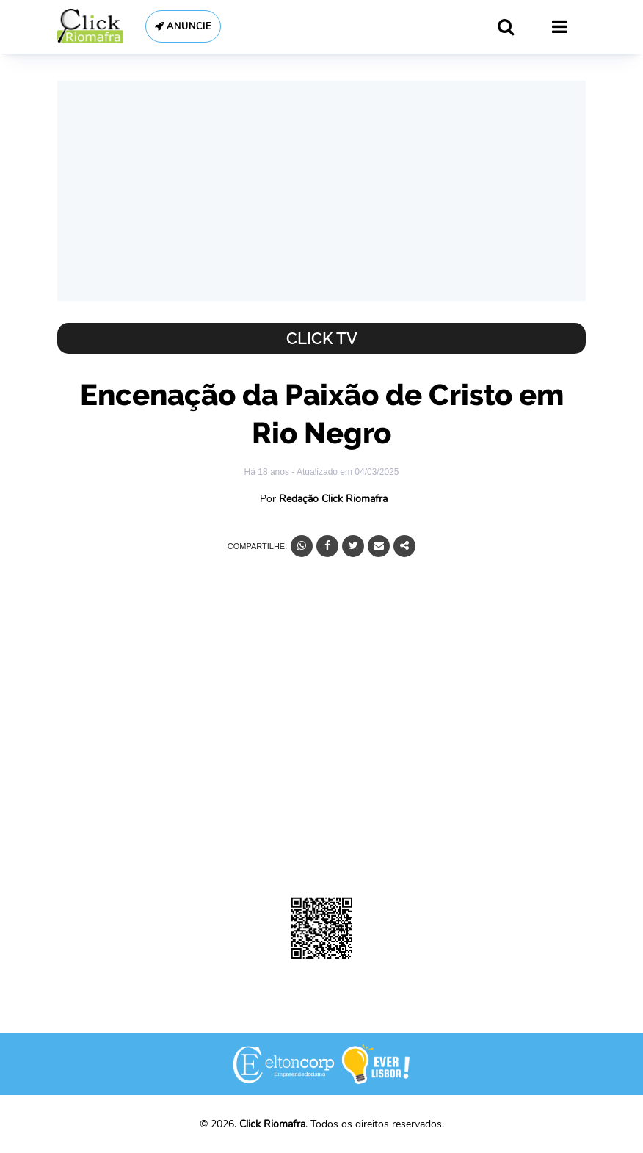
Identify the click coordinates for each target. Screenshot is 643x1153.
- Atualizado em (345, 472)
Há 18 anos (268, 472)
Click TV (321, 338)
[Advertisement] (321, 191)
